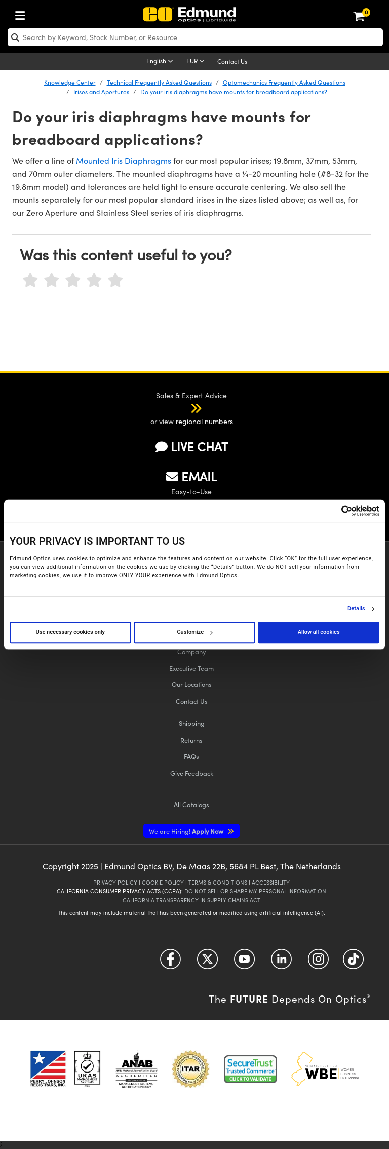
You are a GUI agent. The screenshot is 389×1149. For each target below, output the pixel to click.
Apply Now (187, 831)
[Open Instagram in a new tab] (318, 963)
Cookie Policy (163, 882)
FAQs (191, 756)
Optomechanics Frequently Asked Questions (284, 82)
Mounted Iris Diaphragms (123, 160)
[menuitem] (22, 13)
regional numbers (204, 421)
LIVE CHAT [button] (191, 446)
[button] (182, 408)
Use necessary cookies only (70, 632)
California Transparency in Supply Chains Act (191, 900)
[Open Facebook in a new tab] (170, 963)
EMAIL (191, 476)
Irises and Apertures (101, 92)
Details (356, 609)
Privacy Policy (115, 882)
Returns (191, 740)
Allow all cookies (319, 632)
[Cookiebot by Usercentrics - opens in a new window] (335, 510)
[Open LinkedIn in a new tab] (281, 963)
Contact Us (232, 61)
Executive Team (191, 668)
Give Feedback (191, 773)
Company (191, 651)
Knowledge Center (70, 82)
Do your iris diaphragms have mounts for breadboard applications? (233, 92)
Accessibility (271, 882)
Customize (194, 632)
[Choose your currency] (197, 62)
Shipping (192, 723)
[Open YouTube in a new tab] (244, 963)
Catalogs (191, 804)
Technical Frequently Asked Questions (159, 82)
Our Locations (192, 684)
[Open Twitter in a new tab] (207, 963)
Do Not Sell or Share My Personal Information (255, 891)
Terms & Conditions (217, 882)
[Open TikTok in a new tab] (353, 963)
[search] (195, 37)
